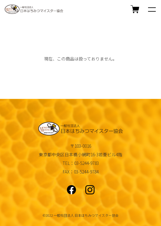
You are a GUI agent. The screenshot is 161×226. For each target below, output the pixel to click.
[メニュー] (152, 9)
